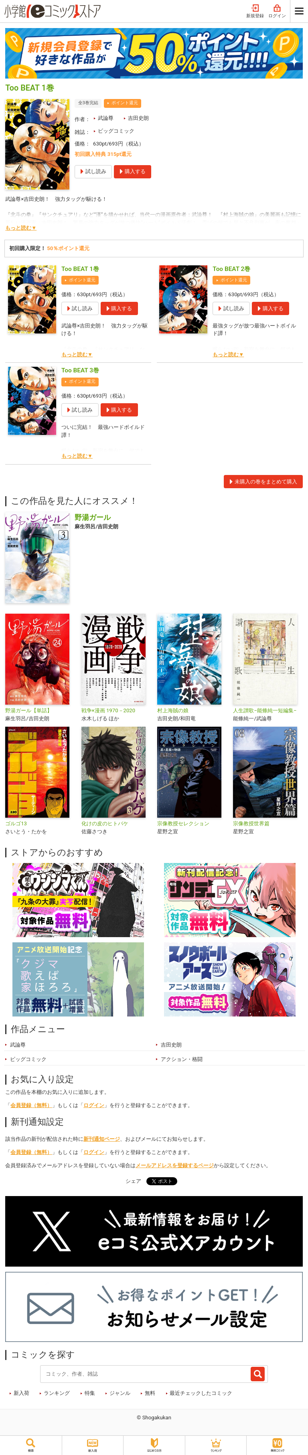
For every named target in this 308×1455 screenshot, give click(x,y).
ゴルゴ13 (16, 823)
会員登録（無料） (31, 1105)
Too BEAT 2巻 (231, 269)
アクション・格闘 (182, 1059)
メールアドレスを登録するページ (175, 1165)
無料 (150, 1393)
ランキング (57, 1393)
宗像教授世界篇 (251, 823)
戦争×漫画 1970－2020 (108, 710)
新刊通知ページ (101, 1139)
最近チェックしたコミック (201, 1393)
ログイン (277, 11)
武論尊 (105, 118)
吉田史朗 (138, 118)
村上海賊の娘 (172, 710)
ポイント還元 (124, 102)
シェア (133, 1181)
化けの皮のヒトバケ (104, 823)
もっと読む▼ (20, 228)
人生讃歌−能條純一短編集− (264, 710)
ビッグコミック (116, 131)
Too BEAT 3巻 (80, 370)
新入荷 (21, 1393)
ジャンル (119, 1393)
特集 (90, 1393)
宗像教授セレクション (183, 823)
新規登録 (255, 11)
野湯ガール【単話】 (28, 710)
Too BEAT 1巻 (80, 269)
